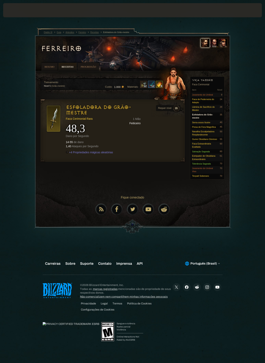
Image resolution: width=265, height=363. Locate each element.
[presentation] (15, 10)
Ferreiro (61, 48)
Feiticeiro (135, 123)
